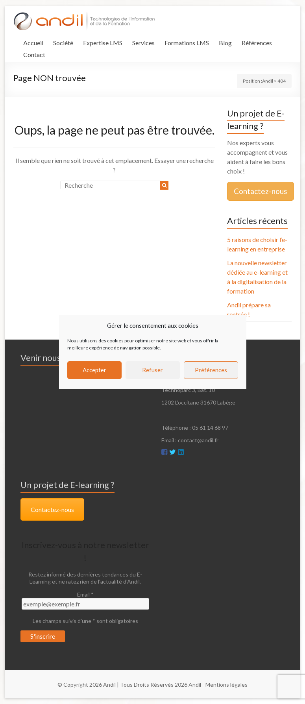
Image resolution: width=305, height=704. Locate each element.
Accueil (33, 42)
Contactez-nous (260, 191)
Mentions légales (226, 684)
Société (63, 42)
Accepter (94, 369)
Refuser (152, 369)
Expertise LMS (102, 42)
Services (143, 42)
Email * (85, 594)
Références (257, 42)
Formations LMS (187, 42)
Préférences (211, 369)
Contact (34, 54)
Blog (225, 42)
